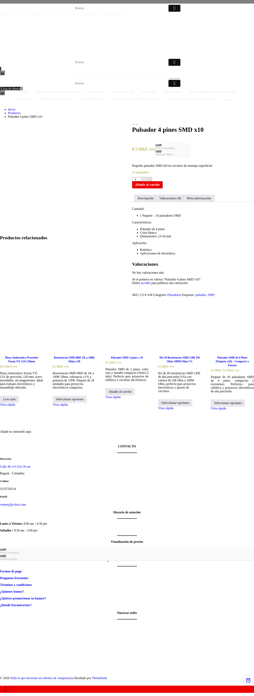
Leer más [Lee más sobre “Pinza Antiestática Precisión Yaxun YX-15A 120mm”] (9, 399)
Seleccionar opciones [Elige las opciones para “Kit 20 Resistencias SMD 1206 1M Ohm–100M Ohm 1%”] (175, 402)
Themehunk (99, 678)
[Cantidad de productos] (137, 179)
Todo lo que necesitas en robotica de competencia (41, 678)
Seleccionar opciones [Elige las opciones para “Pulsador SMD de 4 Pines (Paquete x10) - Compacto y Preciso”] (228, 403)
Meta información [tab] (199, 198)
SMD (211, 295)
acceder (146, 283)
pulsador (200, 295)
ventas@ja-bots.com (13, 504)
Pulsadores (174, 295)
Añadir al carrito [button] (120, 391)
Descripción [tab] (146, 198)
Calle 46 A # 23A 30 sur (15, 466)
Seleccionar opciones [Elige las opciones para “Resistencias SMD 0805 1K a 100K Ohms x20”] (70, 399)
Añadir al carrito (147, 184)
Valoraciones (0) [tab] (170, 198)
